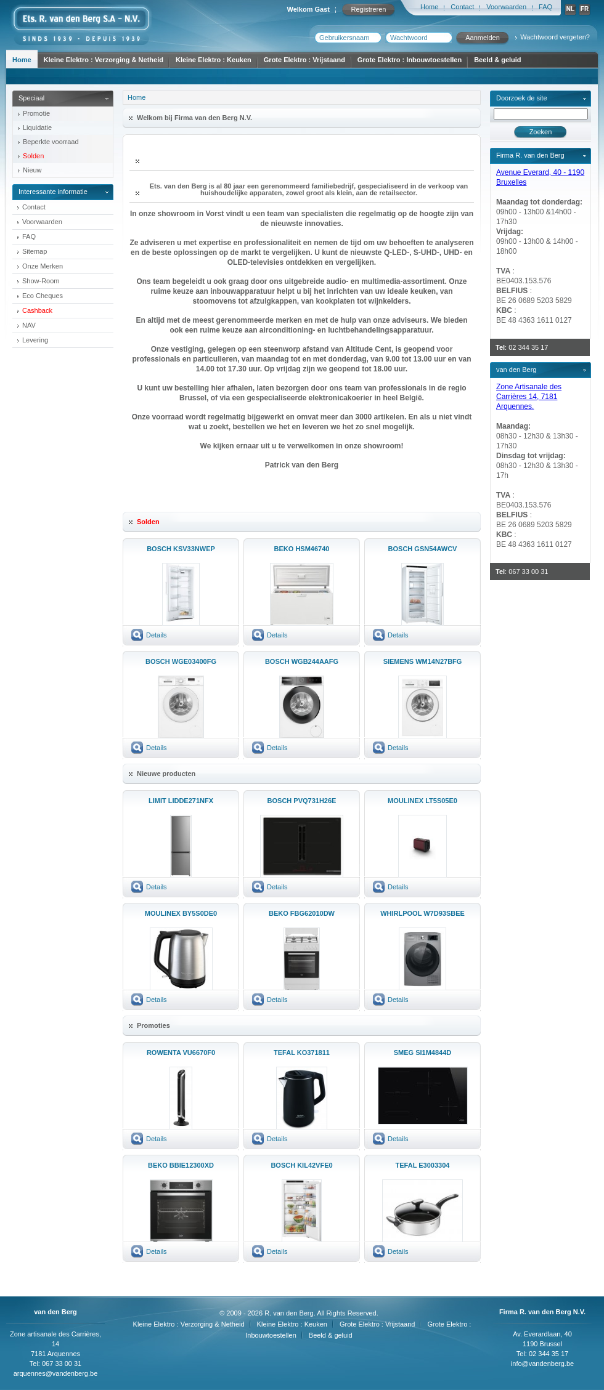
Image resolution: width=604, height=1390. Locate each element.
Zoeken (540, 131)
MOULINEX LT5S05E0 (422, 800)
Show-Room (41, 281)
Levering (35, 340)
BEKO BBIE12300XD (181, 1165)
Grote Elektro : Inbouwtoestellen (409, 59)
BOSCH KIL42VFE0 (301, 1165)
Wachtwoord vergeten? (555, 37)
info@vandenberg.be (542, 1363)
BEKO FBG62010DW (302, 913)
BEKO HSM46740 (302, 548)
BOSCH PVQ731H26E (302, 800)
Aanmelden (482, 37)
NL (570, 9)
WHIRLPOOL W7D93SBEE (422, 913)
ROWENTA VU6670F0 (181, 1052)
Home (429, 6)
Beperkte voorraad (51, 141)
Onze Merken (42, 266)
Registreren (368, 9)
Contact (462, 6)
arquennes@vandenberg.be (56, 1373)
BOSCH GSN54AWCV (422, 548)
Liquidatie (37, 127)
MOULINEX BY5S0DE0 (181, 913)
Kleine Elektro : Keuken (213, 59)
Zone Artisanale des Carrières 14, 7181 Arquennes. (528, 396)
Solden (33, 156)
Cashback (37, 310)
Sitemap (34, 251)
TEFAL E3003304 (423, 1165)
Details (156, 635)
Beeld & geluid (497, 59)
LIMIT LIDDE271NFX (181, 800)
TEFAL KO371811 (302, 1052)
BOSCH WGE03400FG (180, 661)
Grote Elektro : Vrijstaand (304, 59)
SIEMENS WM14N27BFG (422, 661)
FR (585, 9)
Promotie (36, 113)
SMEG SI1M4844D (423, 1052)
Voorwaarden (506, 6)
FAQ (545, 6)
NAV (29, 325)
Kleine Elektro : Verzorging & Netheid (103, 59)
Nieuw (32, 170)
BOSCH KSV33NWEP (181, 548)
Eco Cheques (42, 295)
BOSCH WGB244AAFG (301, 661)
